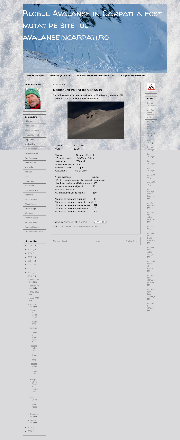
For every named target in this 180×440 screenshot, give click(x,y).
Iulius (27, 176)
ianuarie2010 (150, 155)
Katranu (28, 172)
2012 (30, 269)
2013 (30, 265)
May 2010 (34, 292)
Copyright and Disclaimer (133, 75)
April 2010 (34, 298)
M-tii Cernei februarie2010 (34, 403)
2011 (30, 272)
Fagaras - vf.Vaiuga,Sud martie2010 (33, 317)
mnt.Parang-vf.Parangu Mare (151, 279)
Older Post (131, 241)
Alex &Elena (30, 204)
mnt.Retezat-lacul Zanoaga (151, 293)
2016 (30, 253)
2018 (30, 246)
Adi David (29, 195)
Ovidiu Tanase (31, 149)
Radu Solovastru (32, 130)
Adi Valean (29, 126)
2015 (30, 257)
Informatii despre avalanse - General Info (96, 75)
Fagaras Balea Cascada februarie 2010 (34, 353)
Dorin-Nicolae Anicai (34, 232)
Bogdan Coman (32, 227)
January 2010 (33, 421)
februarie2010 (68, 226)
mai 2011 (149, 141)
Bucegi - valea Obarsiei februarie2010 (34, 386)
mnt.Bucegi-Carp (151, 204)
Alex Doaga (30, 213)
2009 (30, 427)
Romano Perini (31, 222)
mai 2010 (149, 169)
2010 (30, 276)
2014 (30, 261)
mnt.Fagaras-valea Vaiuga (150, 250)
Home (96, 241)
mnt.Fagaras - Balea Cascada (151, 236)
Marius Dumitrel (32, 135)
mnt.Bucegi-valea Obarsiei (151, 215)
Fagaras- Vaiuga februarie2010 (34, 370)
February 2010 (33, 415)
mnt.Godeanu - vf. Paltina (89, 226)
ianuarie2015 (150, 162)
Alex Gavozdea (31, 218)
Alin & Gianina (31, 199)
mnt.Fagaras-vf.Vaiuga (150, 125)
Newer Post (60, 241)
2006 (30, 431)
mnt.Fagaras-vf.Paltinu (150, 113)
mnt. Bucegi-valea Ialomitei (151, 192)
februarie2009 (151, 148)
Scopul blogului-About (60, 75)
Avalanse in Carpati (35, 75)
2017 (30, 249)
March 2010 (32, 305)
